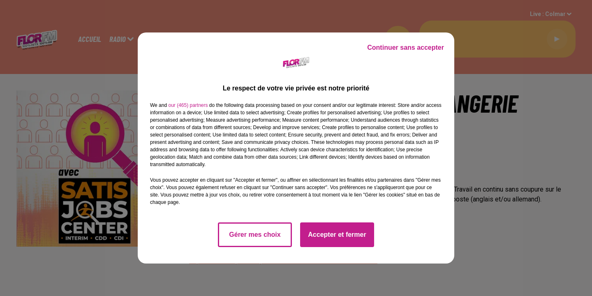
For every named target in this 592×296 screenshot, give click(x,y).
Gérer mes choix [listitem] (254, 234)
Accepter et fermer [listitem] (337, 234)
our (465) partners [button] (188, 105)
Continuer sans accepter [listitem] (405, 47)
